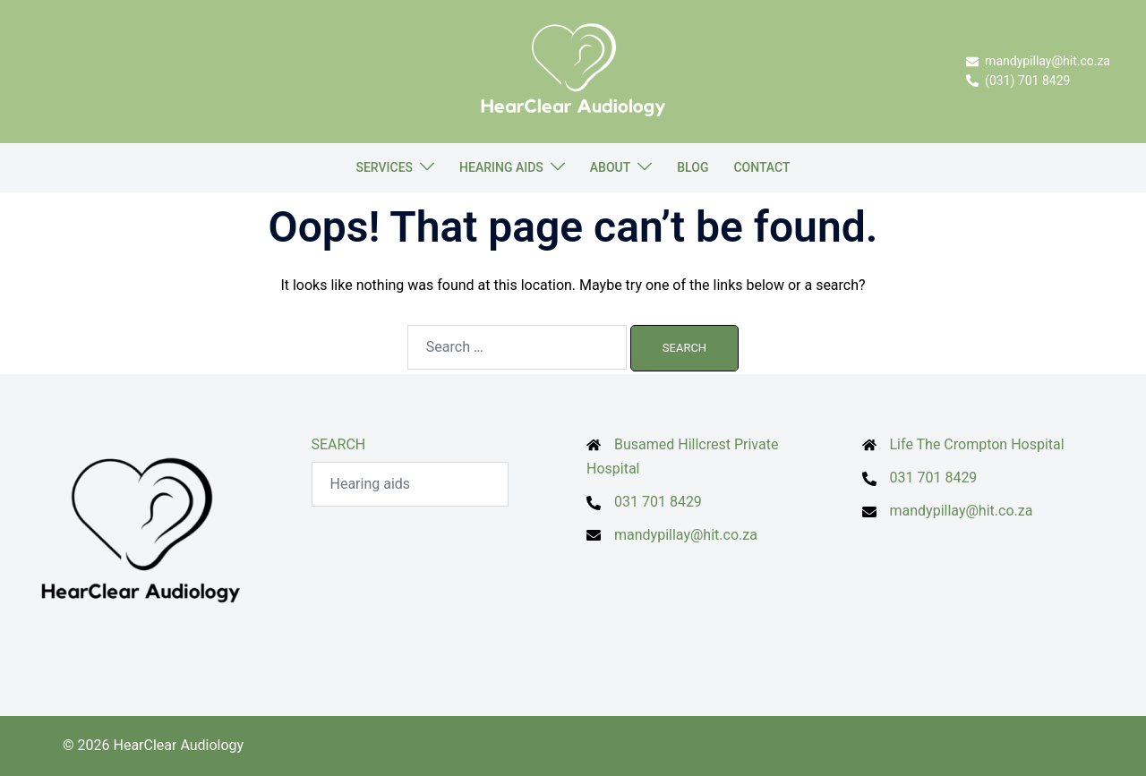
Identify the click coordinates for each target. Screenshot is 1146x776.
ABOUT (610, 167)
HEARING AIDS (501, 167)
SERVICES (384, 167)
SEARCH (339, 444)
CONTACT (761, 167)
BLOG (692, 167)
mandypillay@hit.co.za (685, 534)
